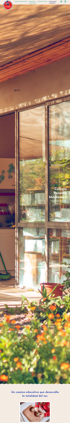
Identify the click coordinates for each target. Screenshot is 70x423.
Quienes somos (42, 1)
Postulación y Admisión (52, 2)
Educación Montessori (32, 2)
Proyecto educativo (21, 1)
